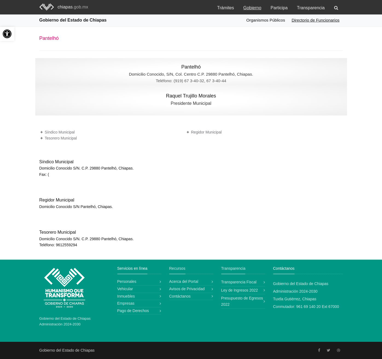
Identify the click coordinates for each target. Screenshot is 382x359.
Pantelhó (191, 67)
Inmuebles (126, 296)
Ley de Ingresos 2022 (239, 290)
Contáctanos (180, 296)
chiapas (73, 7)
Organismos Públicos (265, 20)
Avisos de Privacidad (187, 289)
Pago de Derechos (133, 310)
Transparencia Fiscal (238, 282)
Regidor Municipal (206, 132)
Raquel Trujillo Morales (191, 96)
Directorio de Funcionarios (315, 20)
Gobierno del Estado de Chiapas (73, 20)
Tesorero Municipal (61, 138)
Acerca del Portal (184, 281)
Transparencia (311, 7)
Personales (126, 281)
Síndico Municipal (60, 132)
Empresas (126, 303)
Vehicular (125, 289)
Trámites (225, 7)
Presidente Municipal (191, 103)
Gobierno (252, 7)
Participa (279, 7)
